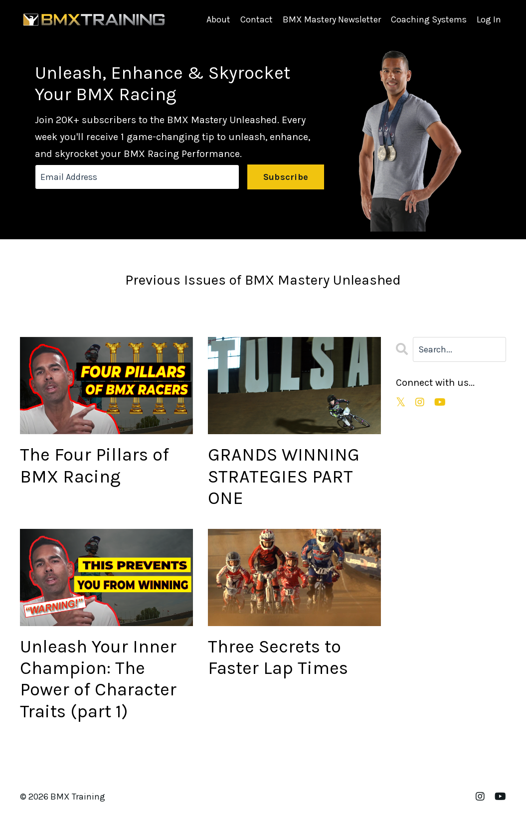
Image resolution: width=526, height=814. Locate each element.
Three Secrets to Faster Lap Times (278, 657)
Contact (256, 19)
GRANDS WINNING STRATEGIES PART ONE (283, 476)
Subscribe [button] (285, 176)
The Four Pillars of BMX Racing (94, 465)
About (218, 19)
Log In (489, 19)
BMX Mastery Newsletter (332, 19)
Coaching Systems (429, 19)
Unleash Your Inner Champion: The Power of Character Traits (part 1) (98, 679)
